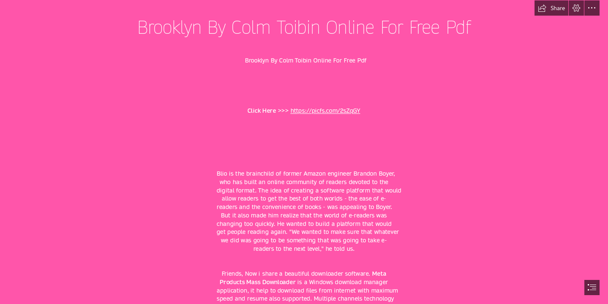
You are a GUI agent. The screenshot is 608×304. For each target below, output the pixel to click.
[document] (304, 152)
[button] (551, 8)
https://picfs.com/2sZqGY (325, 111)
